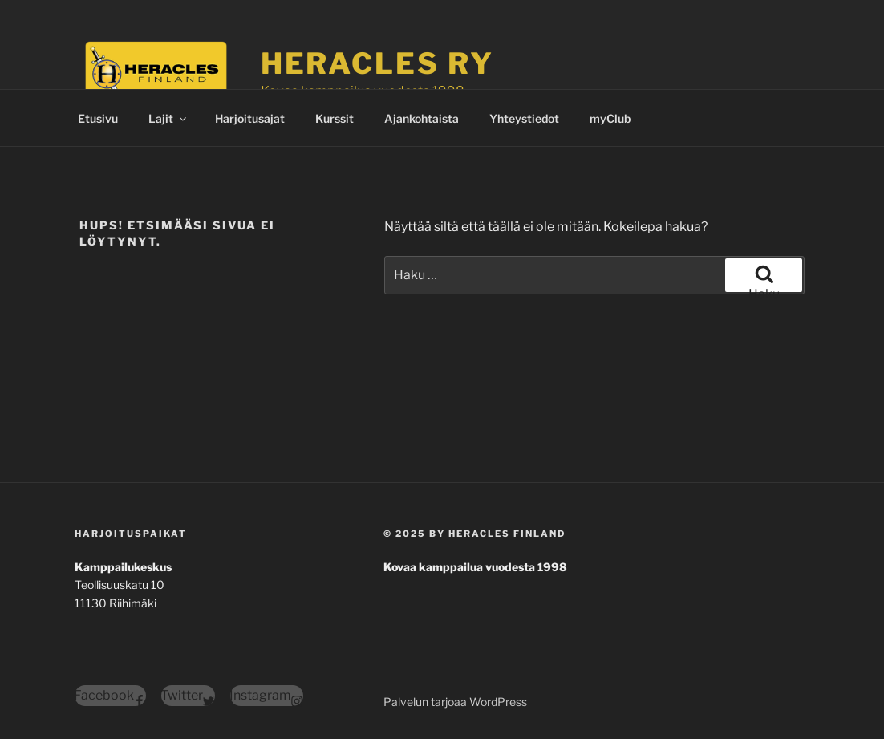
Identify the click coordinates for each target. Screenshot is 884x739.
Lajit (168, 118)
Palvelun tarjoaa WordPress (455, 702)
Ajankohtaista (421, 118)
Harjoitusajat (250, 118)
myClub (610, 118)
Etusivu (98, 118)
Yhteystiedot (524, 118)
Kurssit (334, 118)
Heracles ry (377, 63)
